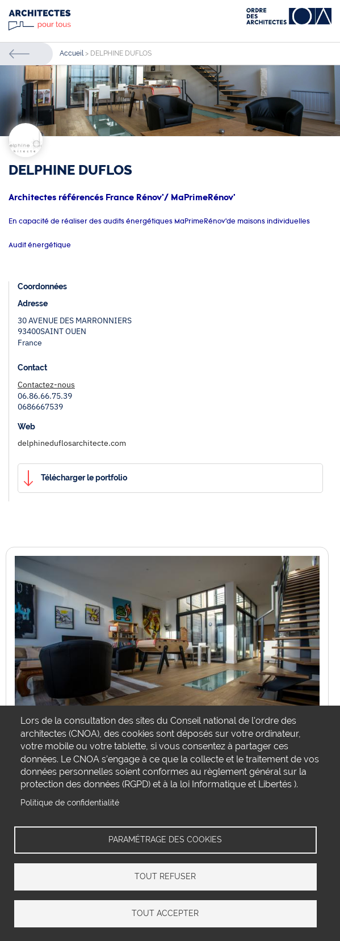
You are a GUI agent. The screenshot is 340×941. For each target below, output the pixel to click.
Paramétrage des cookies (165, 839)
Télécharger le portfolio (84, 477)
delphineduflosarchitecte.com (72, 443)
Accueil (71, 53)
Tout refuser (165, 876)
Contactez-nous (46, 384)
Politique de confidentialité (69, 802)
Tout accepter (165, 913)
